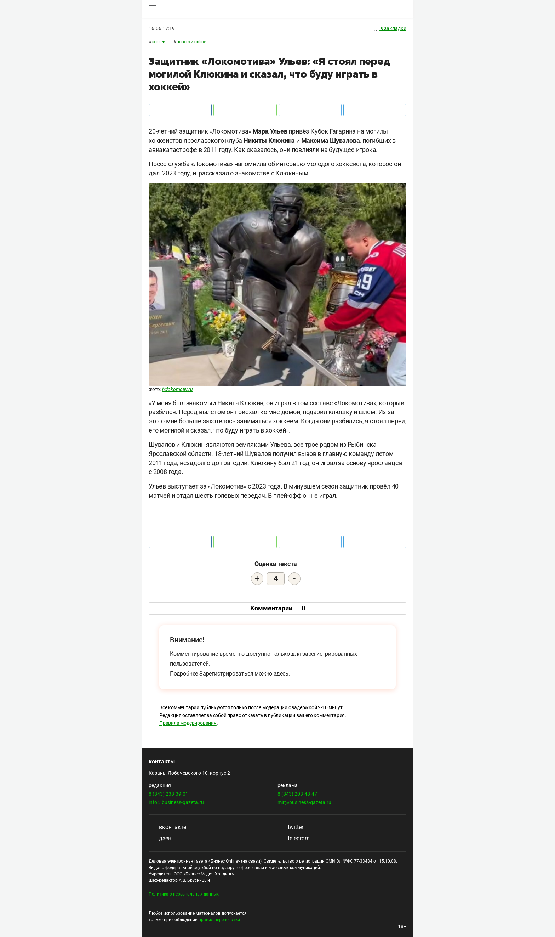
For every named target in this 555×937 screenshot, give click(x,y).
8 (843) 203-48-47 (297, 794)
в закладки (390, 29)
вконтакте (167, 827)
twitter (290, 827)
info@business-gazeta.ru (176, 802)
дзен (160, 838)
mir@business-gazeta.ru (304, 802)
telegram (294, 838)
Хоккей (158, 41)
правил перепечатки (219, 919)
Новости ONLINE (191, 41)
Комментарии (277, 608)
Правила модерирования (188, 723)
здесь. (282, 673)
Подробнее (184, 673)
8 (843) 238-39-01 (168, 794)
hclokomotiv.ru (177, 389)
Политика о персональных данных (184, 894)
